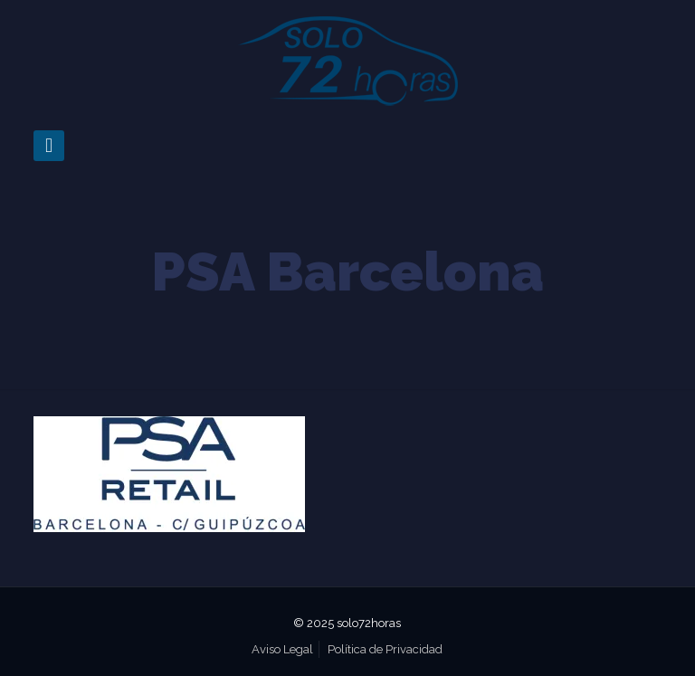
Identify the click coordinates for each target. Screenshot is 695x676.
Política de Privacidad (385, 649)
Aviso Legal (282, 649)
